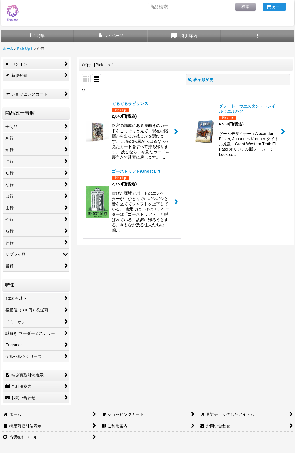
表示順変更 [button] (200, 79)
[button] (257, 36)
